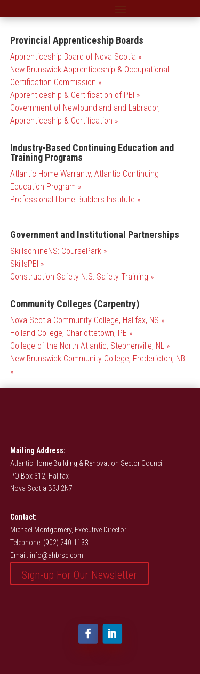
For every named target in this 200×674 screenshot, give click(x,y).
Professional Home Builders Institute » (75, 199)
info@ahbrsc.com (56, 555)
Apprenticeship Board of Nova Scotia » (75, 57)
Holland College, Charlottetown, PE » (71, 333)
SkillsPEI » (27, 264)
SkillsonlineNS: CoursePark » (58, 251)
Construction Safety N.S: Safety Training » (82, 277)
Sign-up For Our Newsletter (79, 575)
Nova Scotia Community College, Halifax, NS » (87, 320)
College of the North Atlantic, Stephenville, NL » (90, 346)
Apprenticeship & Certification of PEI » (75, 95)
